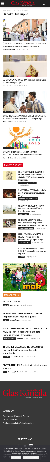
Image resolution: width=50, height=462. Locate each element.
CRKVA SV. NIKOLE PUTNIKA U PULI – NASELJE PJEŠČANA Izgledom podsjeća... (31, 208)
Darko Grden (8, 122)
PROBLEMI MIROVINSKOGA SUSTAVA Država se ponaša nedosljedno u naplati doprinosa (32, 222)
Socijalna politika (9, 338)
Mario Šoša (14, 320)
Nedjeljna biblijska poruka (28, 198)
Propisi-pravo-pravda (26, 228)
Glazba (21, 257)
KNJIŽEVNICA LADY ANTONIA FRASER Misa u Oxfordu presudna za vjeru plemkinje (30, 237)
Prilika (5, 305)
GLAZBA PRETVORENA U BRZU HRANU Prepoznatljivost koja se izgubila (32, 251)
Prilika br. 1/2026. (12, 301)
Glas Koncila (8, 86)
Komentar (6, 39)
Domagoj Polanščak (15, 372)
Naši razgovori (8, 76)
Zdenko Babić (22, 338)
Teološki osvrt (8, 112)
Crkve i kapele (23, 214)
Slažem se (16, 458)
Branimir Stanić (9, 49)
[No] (46, 453)
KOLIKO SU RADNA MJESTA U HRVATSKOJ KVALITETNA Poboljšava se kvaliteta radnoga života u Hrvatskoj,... (25, 331)
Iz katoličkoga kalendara (27, 183)
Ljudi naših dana (24, 242)
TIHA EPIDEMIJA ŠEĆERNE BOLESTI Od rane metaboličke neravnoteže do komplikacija (23, 350)
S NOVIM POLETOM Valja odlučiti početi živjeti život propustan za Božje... (32, 193)
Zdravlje (6, 357)
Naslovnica (7, 10)
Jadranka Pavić (17, 357)
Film (4, 372)
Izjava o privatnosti (31, 458)
